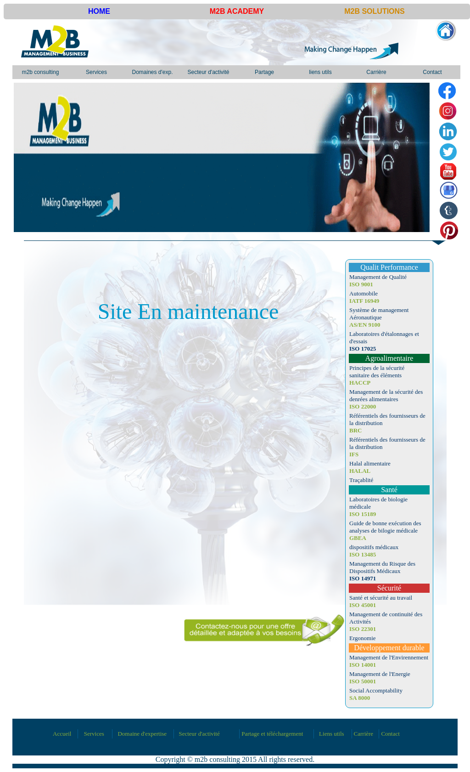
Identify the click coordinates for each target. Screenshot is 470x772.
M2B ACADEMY (237, 11)
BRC (355, 430)
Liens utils (331, 733)
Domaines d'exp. (152, 72)
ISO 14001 (362, 664)
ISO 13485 (362, 554)
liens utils (320, 72)
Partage (264, 72)
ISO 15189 (362, 514)
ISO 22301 (362, 628)
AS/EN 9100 (364, 324)
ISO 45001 (362, 605)
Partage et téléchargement (272, 733)
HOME (99, 11)
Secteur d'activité (208, 72)
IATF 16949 (364, 300)
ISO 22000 (362, 406)
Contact (432, 72)
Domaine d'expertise (142, 733)
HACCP (359, 382)
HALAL (359, 470)
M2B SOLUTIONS (374, 11)
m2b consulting (40, 72)
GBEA (357, 537)
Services (96, 72)
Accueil (62, 733)
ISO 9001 (361, 284)
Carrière (376, 72)
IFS (353, 454)
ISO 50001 (362, 681)
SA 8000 (359, 697)
